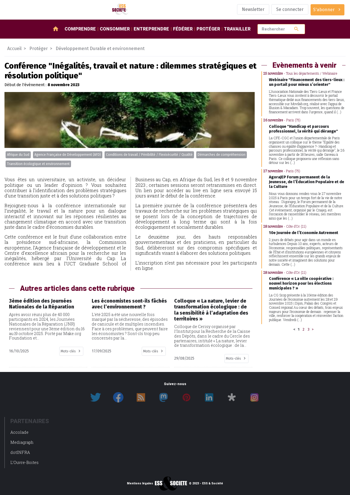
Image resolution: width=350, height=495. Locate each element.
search (296, 29)
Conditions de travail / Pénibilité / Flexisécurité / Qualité (149, 155)
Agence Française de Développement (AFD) (67, 155)
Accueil (14, 48)
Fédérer (183, 29)
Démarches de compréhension (221, 155)
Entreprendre (151, 29)
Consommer (115, 29)
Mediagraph (22, 442)
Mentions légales (140, 483)
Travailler (237, 29)
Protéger (208, 29)
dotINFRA (20, 452)
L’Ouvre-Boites (24, 462)
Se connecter (290, 9)
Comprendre (80, 29)
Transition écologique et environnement (38, 164)
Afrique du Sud (18, 155)
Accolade (19, 432)
